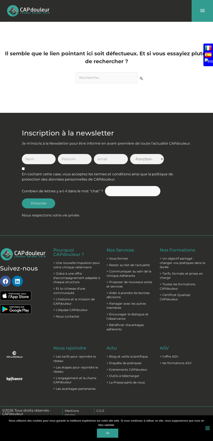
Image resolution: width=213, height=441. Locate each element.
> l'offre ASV (169, 356)
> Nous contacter (66, 316)
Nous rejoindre (69, 348)
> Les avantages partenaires (74, 389)
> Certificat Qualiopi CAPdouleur (175, 297)
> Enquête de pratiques (123, 363)
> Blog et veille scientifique (127, 356)
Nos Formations (177, 250)
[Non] (207, 428)
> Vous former (117, 258)
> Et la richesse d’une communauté (69, 291)
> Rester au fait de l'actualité (128, 265)
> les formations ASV (176, 363)
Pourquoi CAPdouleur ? (68, 252)
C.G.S (100, 411)
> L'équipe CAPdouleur (70, 310)
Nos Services (120, 250)
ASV (164, 348)
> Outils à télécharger (122, 376)
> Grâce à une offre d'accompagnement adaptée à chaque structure (76, 278)
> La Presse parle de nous (125, 382)
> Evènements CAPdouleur (126, 370)
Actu (111, 348)
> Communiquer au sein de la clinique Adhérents (128, 273)
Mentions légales (72, 413)
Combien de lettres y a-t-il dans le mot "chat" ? (62, 191)
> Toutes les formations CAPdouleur (177, 286)
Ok (108, 433)
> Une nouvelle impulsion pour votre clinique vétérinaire (76, 265)
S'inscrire (38, 203)
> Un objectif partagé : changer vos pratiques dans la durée (182, 263)
